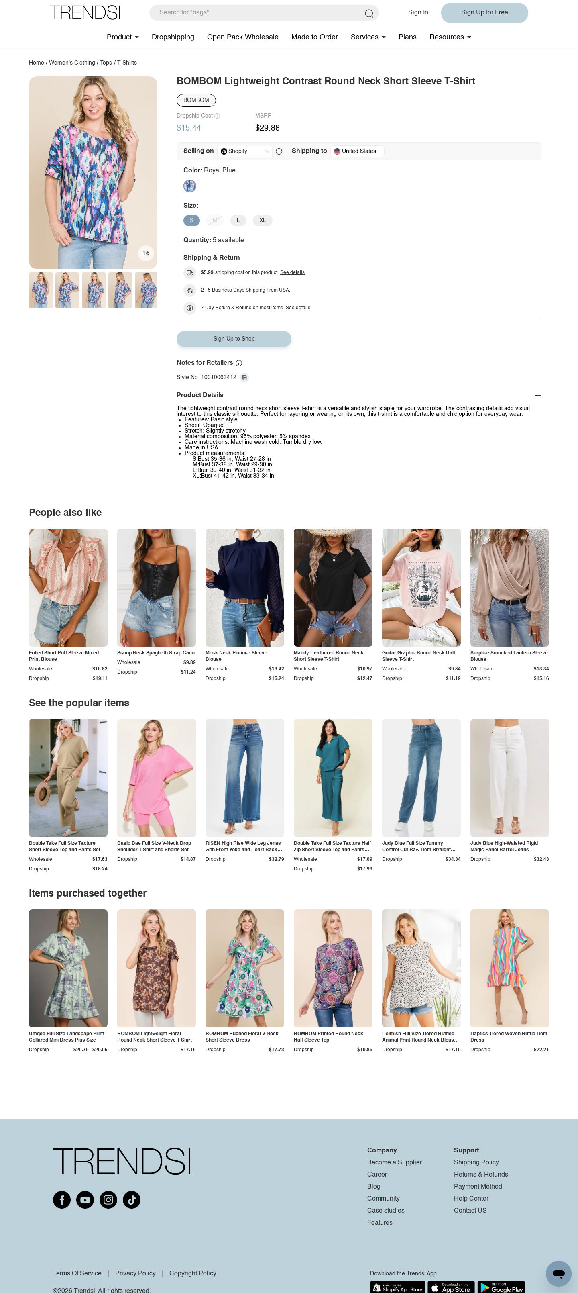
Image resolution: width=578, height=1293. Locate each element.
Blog (374, 1187)
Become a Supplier (394, 1163)
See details (292, 272)
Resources (446, 37)
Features (380, 1223)
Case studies (386, 1211)
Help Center (471, 1199)
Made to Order (314, 37)
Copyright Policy (192, 1274)
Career (377, 1175)
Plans (408, 37)
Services (365, 37)
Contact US (470, 1211)
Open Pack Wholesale (243, 37)
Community (383, 1199)
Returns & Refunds (481, 1175)
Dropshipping (173, 37)
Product (119, 37)
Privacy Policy (135, 1274)
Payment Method (478, 1187)
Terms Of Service (77, 1274)
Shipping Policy (476, 1163)
